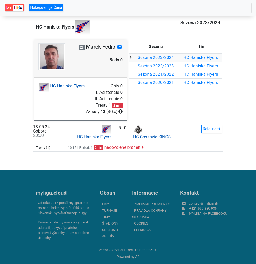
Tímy (106, 217)
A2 (137, 257)
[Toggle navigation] (244, 8)
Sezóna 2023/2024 (156, 57)
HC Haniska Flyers (200, 57)
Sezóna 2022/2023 (156, 66)
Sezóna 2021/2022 (156, 74)
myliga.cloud (51, 193)
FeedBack (142, 230)
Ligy (105, 204)
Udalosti (110, 230)
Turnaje (109, 211)
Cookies (141, 223)
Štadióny (110, 223)
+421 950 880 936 (203, 208)
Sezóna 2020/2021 (156, 82)
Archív (108, 236)
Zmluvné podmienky (152, 204)
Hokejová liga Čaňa (46, 7)
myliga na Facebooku (208, 213)
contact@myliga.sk (203, 203)
